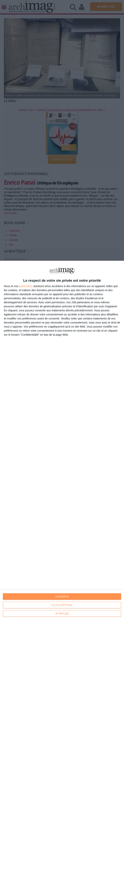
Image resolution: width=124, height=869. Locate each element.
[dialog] (62, 565)
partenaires (26, 286)
